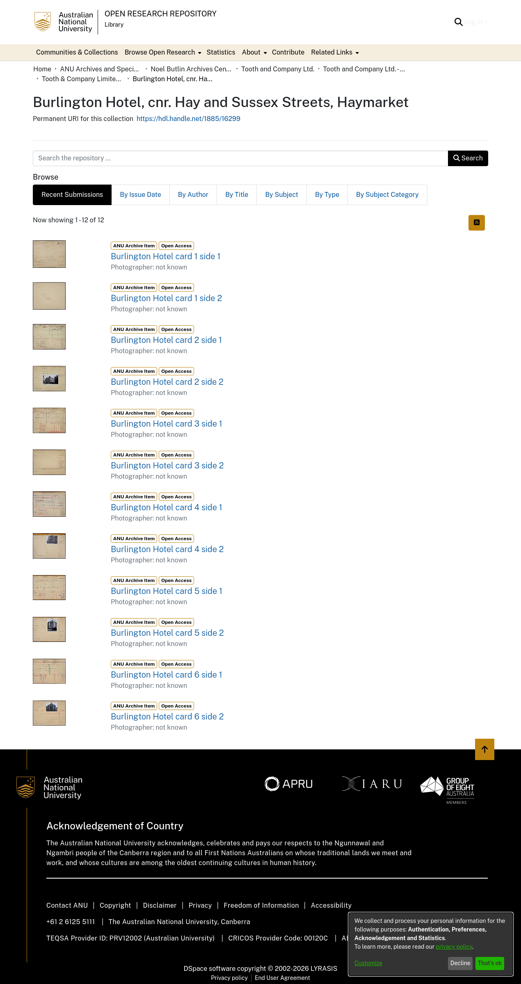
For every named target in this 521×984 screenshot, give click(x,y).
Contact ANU (67, 905)
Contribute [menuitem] (288, 52)
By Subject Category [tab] (387, 195)
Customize (368, 963)
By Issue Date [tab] (140, 195)
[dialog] (431, 944)
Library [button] (114, 24)
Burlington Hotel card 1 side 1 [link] (165, 256)
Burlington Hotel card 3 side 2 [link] (167, 465)
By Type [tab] (327, 195)
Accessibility (331, 905)
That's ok (490, 963)
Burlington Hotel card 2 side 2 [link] (167, 382)
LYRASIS (324, 969)
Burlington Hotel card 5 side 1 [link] (166, 591)
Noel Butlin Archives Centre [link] (192, 69)
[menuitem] (162, 52)
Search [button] (468, 158)
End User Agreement (282, 978)
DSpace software (210, 969)
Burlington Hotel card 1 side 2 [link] (166, 298)
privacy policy (454, 946)
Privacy (200, 905)
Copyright (115, 905)
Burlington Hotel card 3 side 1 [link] (166, 424)
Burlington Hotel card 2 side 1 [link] (166, 340)
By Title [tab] (236, 195)
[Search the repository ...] (240, 158)
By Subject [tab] (281, 195)
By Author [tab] (193, 195)
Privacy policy (229, 978)
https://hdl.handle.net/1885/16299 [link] (188, 119)
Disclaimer (160, 905)
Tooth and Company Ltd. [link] (277, 69)
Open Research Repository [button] (161, 13)
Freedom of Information (261, 905)
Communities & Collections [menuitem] (77, 52)
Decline (460, 963)
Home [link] (42, 69)
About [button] (251, 52)
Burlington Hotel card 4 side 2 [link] (167, 549)
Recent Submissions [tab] (72, 195)
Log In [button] (474, 22)
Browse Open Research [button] (160, 52)
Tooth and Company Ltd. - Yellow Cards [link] (364, 69)
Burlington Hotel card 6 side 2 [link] (167, 716)
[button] (459, 22)
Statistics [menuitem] (220, 52)
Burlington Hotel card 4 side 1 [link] (166, 507)
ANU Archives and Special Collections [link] (101, 69)
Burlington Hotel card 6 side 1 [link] (166, 675)
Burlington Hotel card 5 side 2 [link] (167, 633)
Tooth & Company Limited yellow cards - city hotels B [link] (83, 79)
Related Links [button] (331, 52)
